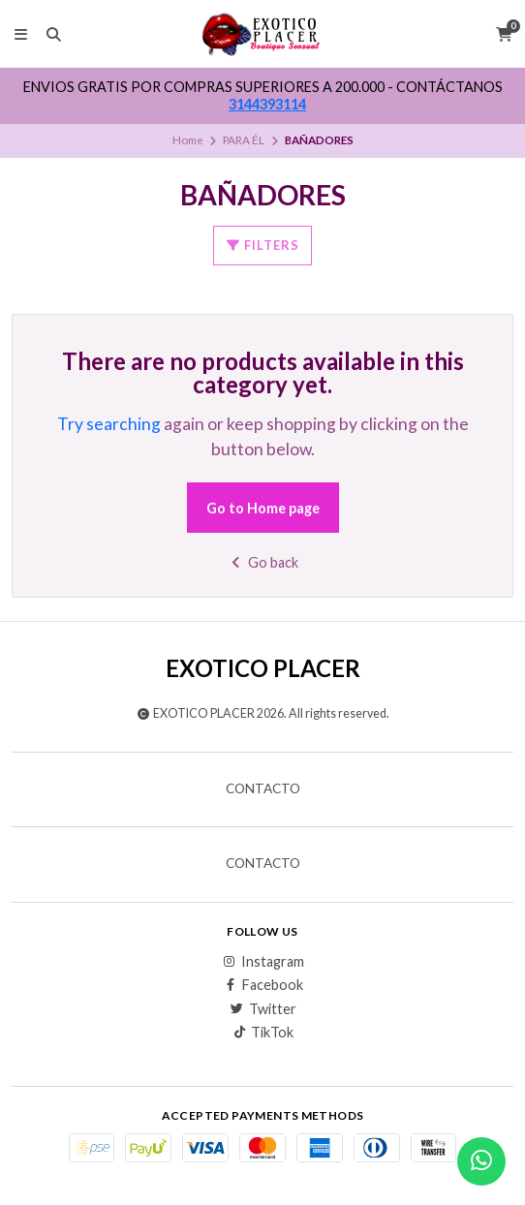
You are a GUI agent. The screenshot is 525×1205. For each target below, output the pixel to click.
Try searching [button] (109, 424)
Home (187, 140)
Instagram (263, 962)
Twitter (263, 1009)
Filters (262, 245)
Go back (263, 562)
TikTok (262, 1032)
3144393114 (267, 104)
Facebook (263, 985)
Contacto (263, 789)
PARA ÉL (243, 140)
